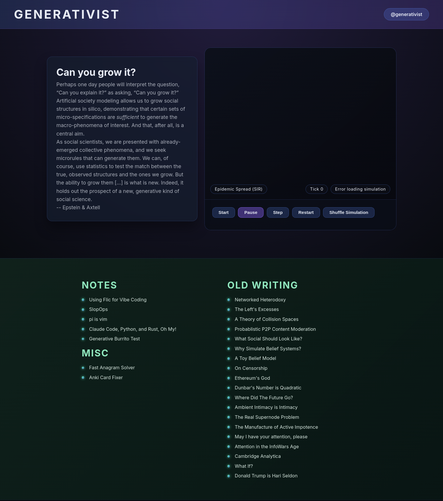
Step (278, 212)
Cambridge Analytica (258, 456)
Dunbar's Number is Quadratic (268, 388)
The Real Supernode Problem (267, 417)
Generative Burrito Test (114, 339)
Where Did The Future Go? (264, 397)
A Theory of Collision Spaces (267, 319)
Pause (250, 212)
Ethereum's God (252, 378)
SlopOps (98, 309)
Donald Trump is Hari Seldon (266, 476)
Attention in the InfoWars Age (267, 446)
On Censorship (251, 368)
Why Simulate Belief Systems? (268, 348)
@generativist (406, 14)
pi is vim (98, 319)
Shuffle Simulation (348, 212)
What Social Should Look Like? (268, 339)
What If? (244, 466)
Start (223, 212)
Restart (306, 212)
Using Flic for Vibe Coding (118, 300)
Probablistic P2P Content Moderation (275, 329)
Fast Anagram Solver (112, 367)
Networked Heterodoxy (260, 300)
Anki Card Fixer (106, 377)
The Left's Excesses (257, 309)
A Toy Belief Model (255, 358)
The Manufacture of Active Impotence (276, 427)
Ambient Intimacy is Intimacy (266, 407)
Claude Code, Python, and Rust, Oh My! (132, 329)
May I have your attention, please (271, 437)
